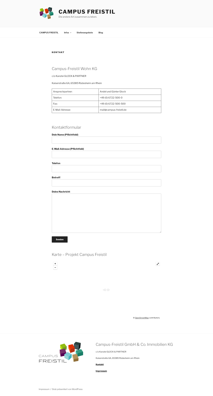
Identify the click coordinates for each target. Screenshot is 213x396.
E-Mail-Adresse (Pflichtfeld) (106, 153)
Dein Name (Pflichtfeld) (106, 138)
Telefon (106, 167)
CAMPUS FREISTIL (87, 11)
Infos (68, 32)
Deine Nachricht (106, 211)
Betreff (106, 181)
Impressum (44, 389)
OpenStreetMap (142, 318)
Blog (101, 32)
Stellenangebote (85, 32)
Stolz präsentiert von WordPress (67, 389)
